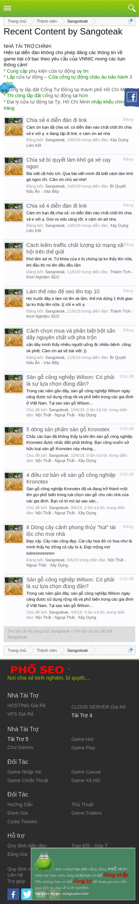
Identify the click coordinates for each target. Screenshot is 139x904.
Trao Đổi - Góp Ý (90, 845)
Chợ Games (20, 747)
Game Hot (82, 739)
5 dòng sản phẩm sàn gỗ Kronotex (68, 429)
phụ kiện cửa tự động (52, 71)
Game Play (83, 747)
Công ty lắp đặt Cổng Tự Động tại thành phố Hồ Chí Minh (69, 89)
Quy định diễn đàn (26, 845)
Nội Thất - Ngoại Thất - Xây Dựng (65, 415)
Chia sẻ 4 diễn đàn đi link (56, 120)
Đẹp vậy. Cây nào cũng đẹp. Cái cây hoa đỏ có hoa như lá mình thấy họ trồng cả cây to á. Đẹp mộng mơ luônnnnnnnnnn (79, 547)
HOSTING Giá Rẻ (26, 705)
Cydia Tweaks (22, 821)
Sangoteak (55, 140)
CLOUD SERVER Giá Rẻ (99, 707)
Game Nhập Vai (24, 772)
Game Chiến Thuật (27, 780)
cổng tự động (57, 95)
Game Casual (86, 772)
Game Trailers (87, 813)
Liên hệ (15, 875)
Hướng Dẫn (20, 804)
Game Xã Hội (86, 780)
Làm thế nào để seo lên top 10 (63, 291)
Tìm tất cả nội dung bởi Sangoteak (38, 631)
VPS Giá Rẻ (20, 714)
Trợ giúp (16, 881)
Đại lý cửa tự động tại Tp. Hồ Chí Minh (48, 102)
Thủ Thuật (83, 804)
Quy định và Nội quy (29, 869)
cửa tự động (29, 77)
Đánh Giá (17, 813)
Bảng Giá (17, 854)
